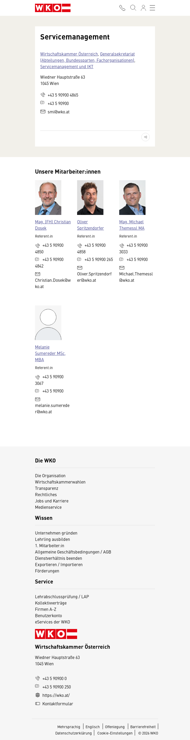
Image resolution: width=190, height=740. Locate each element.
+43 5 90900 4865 (59, 95)
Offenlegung (115, 726)
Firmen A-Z (45, 609)
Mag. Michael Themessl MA (131, 225)
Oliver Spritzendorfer (90, 225)
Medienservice (48, 507)
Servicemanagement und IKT (66, 66)
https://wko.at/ (52, 695)
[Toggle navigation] (152, 8)
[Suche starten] (133, 8)
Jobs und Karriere (51, 501)
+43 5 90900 (54, 103)
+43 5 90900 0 (51, 678)
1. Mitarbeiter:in (49, 545)
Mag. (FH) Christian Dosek (53, 225)
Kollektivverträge (51, 603)
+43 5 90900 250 (53, 686)
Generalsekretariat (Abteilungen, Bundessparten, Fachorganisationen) (87, 57)
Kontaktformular (54, 703)
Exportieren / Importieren (59, 564)
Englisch (93, 726)
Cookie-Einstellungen (115, 733)
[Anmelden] (143, 8)
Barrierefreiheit (143, 726)
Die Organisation (50, 475)
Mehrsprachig (69, 726)
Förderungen (47, 570)
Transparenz (46, 488)
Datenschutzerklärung (73, 733)
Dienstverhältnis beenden (58, 558)
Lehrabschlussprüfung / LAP (62, 596)
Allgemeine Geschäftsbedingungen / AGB (73, 552)
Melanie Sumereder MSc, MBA (50, 353)
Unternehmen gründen (56, 533)
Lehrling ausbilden (52, 539)
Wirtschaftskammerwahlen (60, 482)
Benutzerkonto (48, 615)
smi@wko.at (54, 111)
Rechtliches (46, 494)
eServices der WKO (52, 622)
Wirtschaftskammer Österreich (69, 54)
